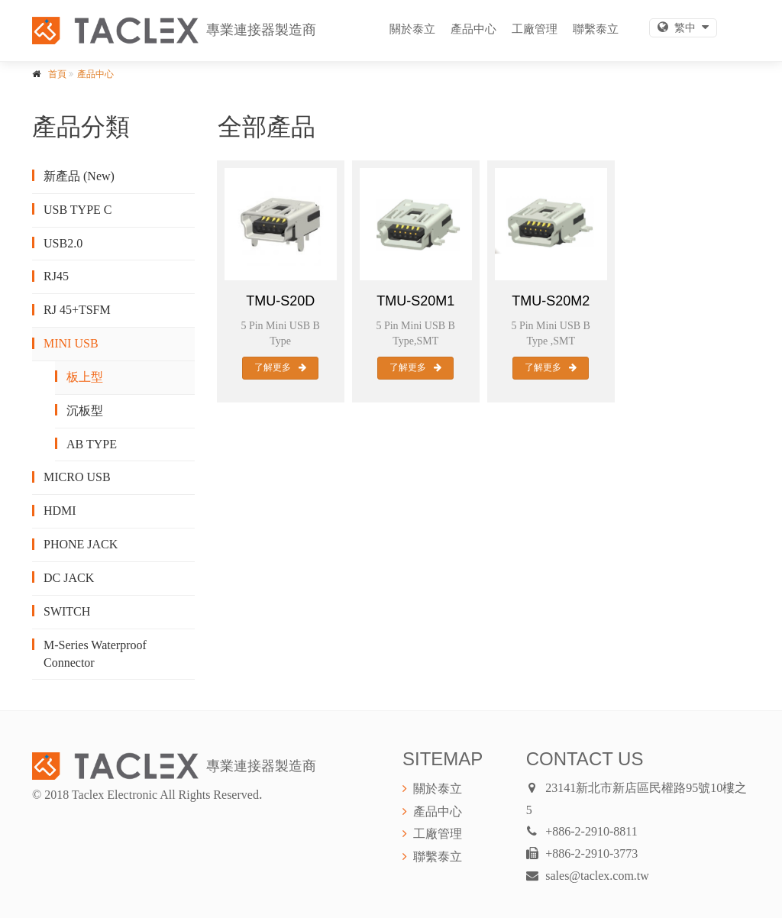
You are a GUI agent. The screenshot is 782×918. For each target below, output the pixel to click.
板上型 (84, 376)
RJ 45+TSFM (77, 309)
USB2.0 (63, 243)
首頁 (57, 74)
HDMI (60, 510)
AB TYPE (91, 444)
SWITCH (67, 611)
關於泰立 (412, 28)
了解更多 (280, 367)
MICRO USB (77, 476)
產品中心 (473, 28)
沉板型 (84, 410)
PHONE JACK (81, 544)
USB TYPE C (78, 209)
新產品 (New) (79, 176)
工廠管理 (534, 28)
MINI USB (71, 343)
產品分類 (81, 127)
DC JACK (69, 577)
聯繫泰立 (596, 28)
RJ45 (56, 276)
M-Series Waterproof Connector (95, 653)
